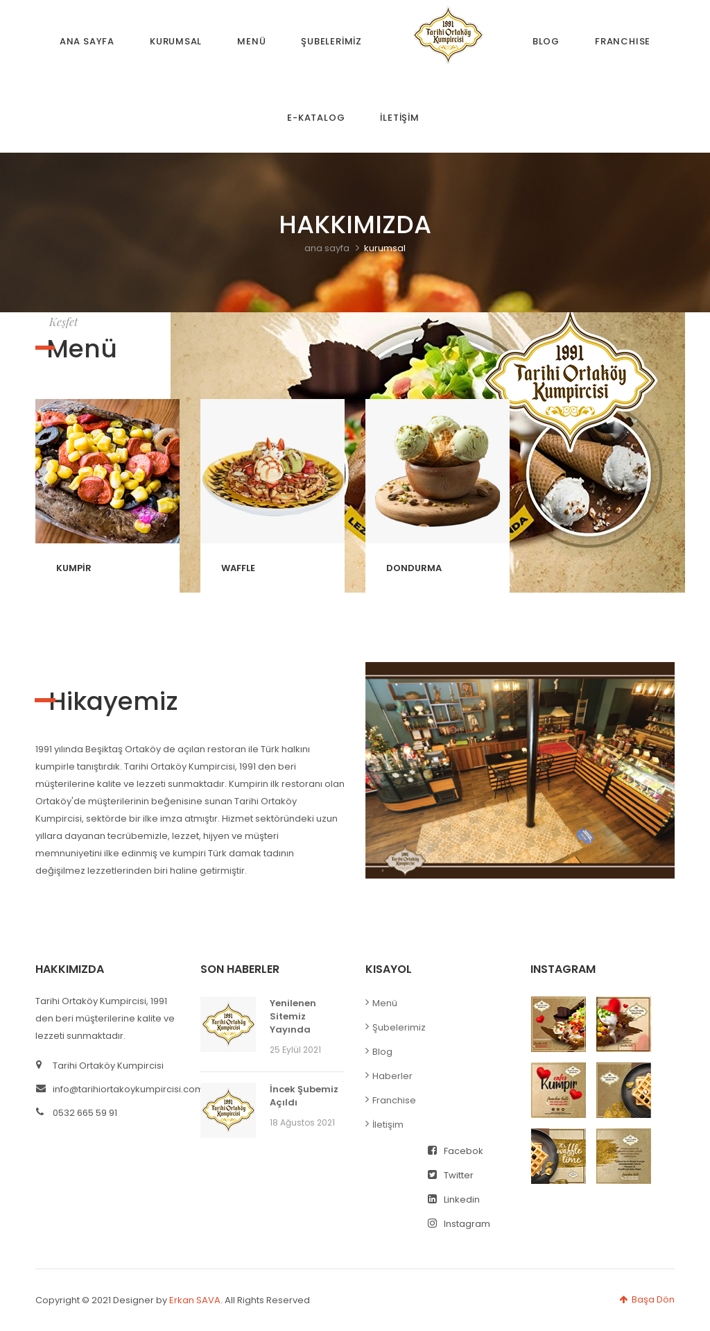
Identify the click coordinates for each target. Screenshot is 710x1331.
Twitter (451, 1175)
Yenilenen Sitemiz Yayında (293, 1016)
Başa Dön (647, 1299)
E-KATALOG (316, 117)
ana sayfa (326, 248)
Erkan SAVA (194, 1300)
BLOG (546, 41)
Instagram (459, 1223)
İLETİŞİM (399, 117)
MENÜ (251, 41)
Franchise (394, 1100)
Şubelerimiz (399, 1027)
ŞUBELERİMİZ (331, 41)
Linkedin (454, 1199)
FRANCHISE (622, 41)
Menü (384, 1003)
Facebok (455, 1151)
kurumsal (385, 248)
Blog (382, 1051)
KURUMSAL (176, 41)
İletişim (388, 1124)
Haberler (392, 1076)
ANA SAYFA (87, 41)
